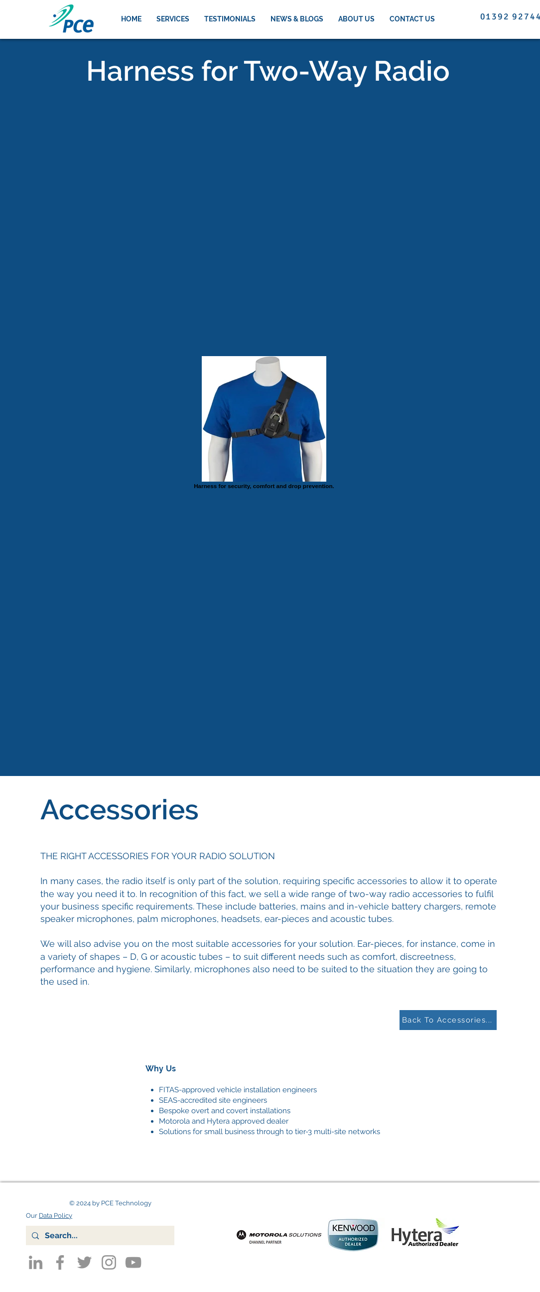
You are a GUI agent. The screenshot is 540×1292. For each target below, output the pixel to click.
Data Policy (55, 1215)
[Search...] (99, 1235)
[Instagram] (109, 1262)
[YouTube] (133, 1262)
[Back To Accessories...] (448, 1020)
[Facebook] (60, 1262)
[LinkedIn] (35, 1262)
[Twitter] (84, 1262)
